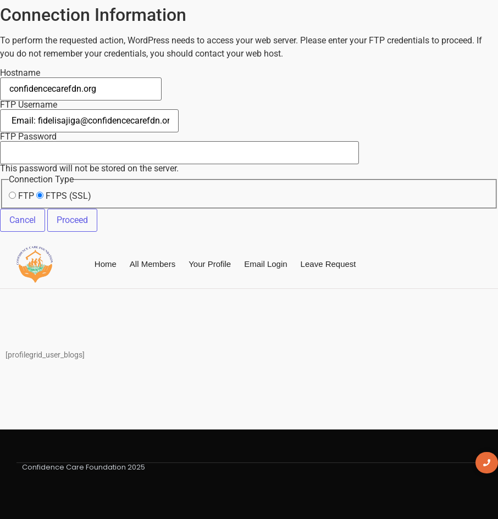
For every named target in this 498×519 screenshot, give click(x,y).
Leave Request (328, 264)
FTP (21, 196)
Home (106, 264)
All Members (152, 264)
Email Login (265, 264)
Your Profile (210, 264)
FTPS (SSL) (63, 196)
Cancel (22, 220)
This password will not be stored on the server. (179, 152)
